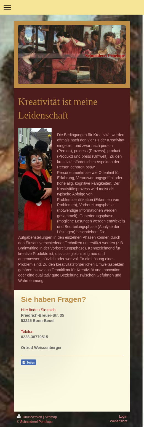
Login (123, 416)
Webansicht (118, 421)
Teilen (28, 362)
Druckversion (30, 417)
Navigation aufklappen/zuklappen (72, 7)
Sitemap (51, 417)
